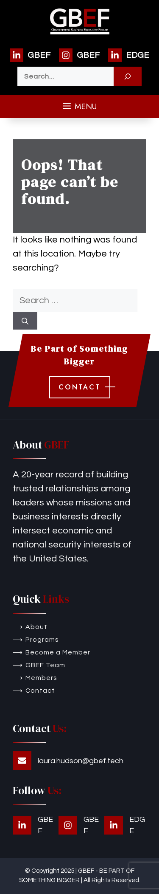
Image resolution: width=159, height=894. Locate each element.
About (36, 626)
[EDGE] (128, 55)
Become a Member (57, 652)
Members (41, 677)
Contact (40, 690)
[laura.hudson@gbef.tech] (68, 760)
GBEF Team (45, 665)
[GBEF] (30, 55)
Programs (42, 639)
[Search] (128, 76)
